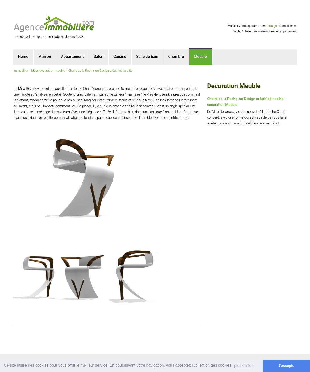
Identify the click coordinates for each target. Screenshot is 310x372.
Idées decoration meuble (48, 70)
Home (23, 56)
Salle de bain (147, 56)
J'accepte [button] (286, 366)
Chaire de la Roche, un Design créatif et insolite (100, 70)
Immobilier (20, 70)
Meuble (200, 56)
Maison (44, 56)
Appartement (72, 56)
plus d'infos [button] (244, 366)
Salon (98, 56)
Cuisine (119, 56)
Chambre (176, 56)
